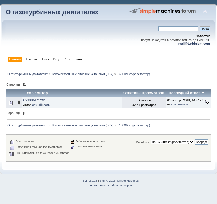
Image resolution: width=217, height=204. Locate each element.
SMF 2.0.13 (90, 180)
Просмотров (153, 93)
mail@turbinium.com (194, 43)
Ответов (131, 93)
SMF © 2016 (108, 180)
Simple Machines (128, 180)
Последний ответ (186, 93)
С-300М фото (34, 100)
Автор (42, 93)
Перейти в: (143, 142)
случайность (41, 105)
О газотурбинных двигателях (52, 12)
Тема (29, 93)
